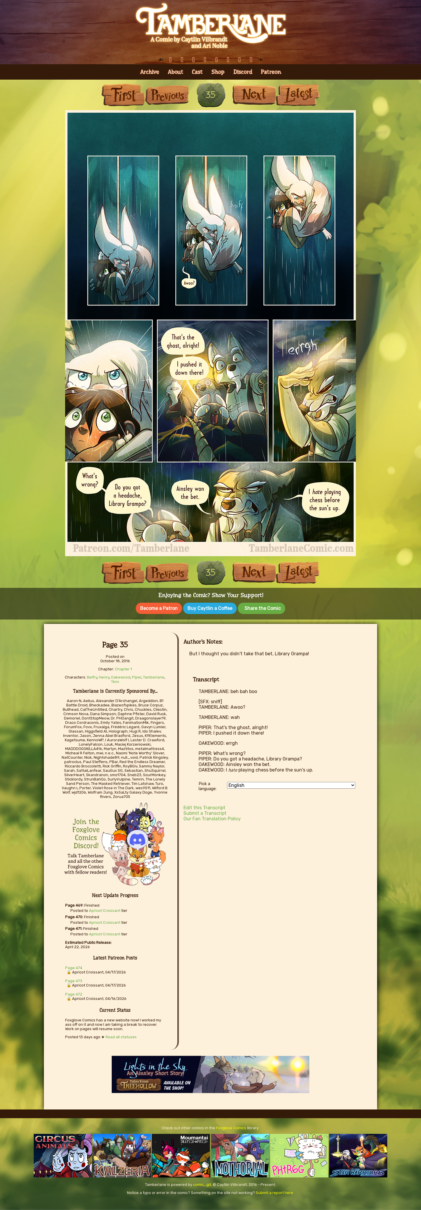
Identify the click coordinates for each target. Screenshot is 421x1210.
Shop (217, 72)
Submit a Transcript (204, 812)
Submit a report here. (275, 1191)
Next (254, 95)
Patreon (271, 72)
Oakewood (120, 676)
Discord (242, 72)
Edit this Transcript (204, 806)
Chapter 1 (123, 668)
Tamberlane (153, 676)
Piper (136, 676)
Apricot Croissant (104, 909)
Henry (104, 676)
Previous (167, 95)
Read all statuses (121, 1036)
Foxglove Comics (231, 1127)
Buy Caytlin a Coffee (210, 608)
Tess (115, 680)
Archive (149, 72)
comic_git (202, 1183)
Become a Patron (159, 608)
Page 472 (73, 993)
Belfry (92, 676)
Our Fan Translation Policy (212, 817)
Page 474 (73, 966)
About (175, 72)
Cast (197, 72)
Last (298, 95)
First (123, 95)
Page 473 (73, 980)
